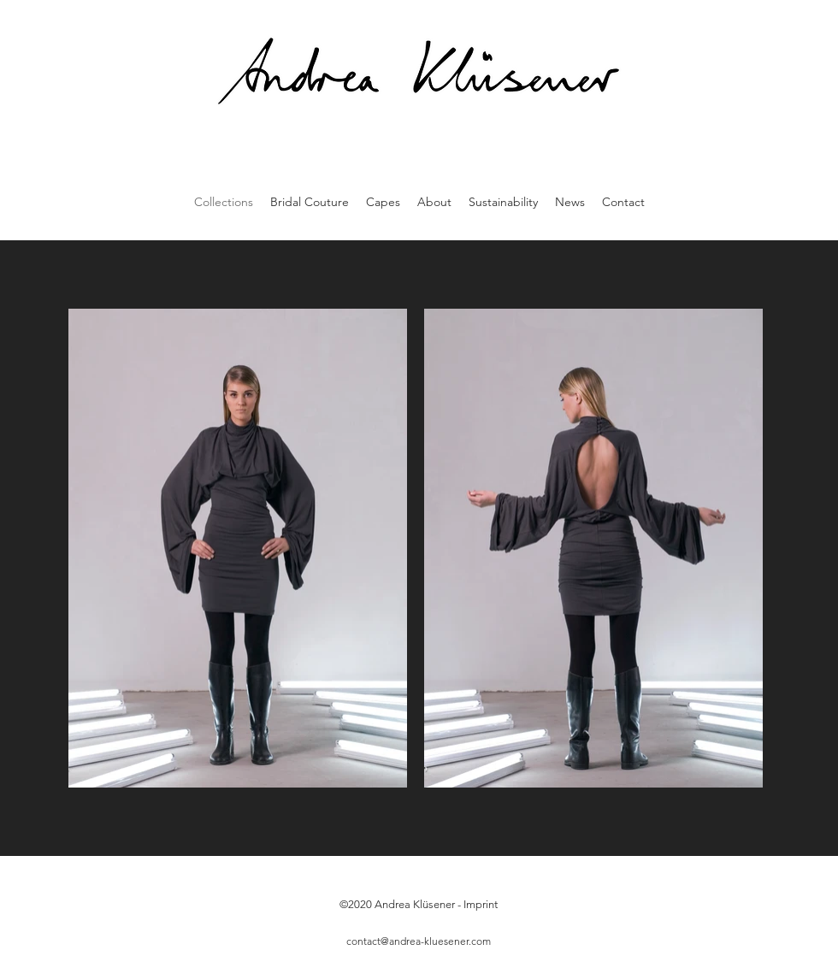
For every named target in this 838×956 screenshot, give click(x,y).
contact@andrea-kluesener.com (418, 941)
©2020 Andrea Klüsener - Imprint (418, 904)
